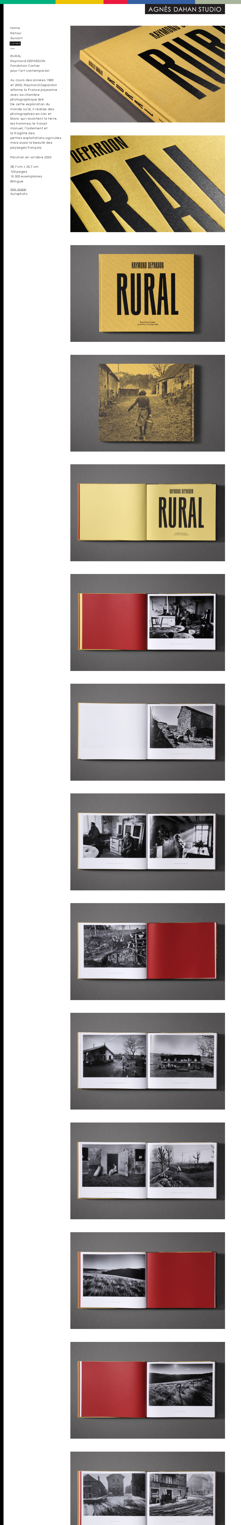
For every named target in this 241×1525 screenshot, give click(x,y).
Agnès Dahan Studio (185, 9)
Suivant (16, 38)
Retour (16, 33)
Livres (15, 43)
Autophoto (19, 194)
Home (15, 28)
